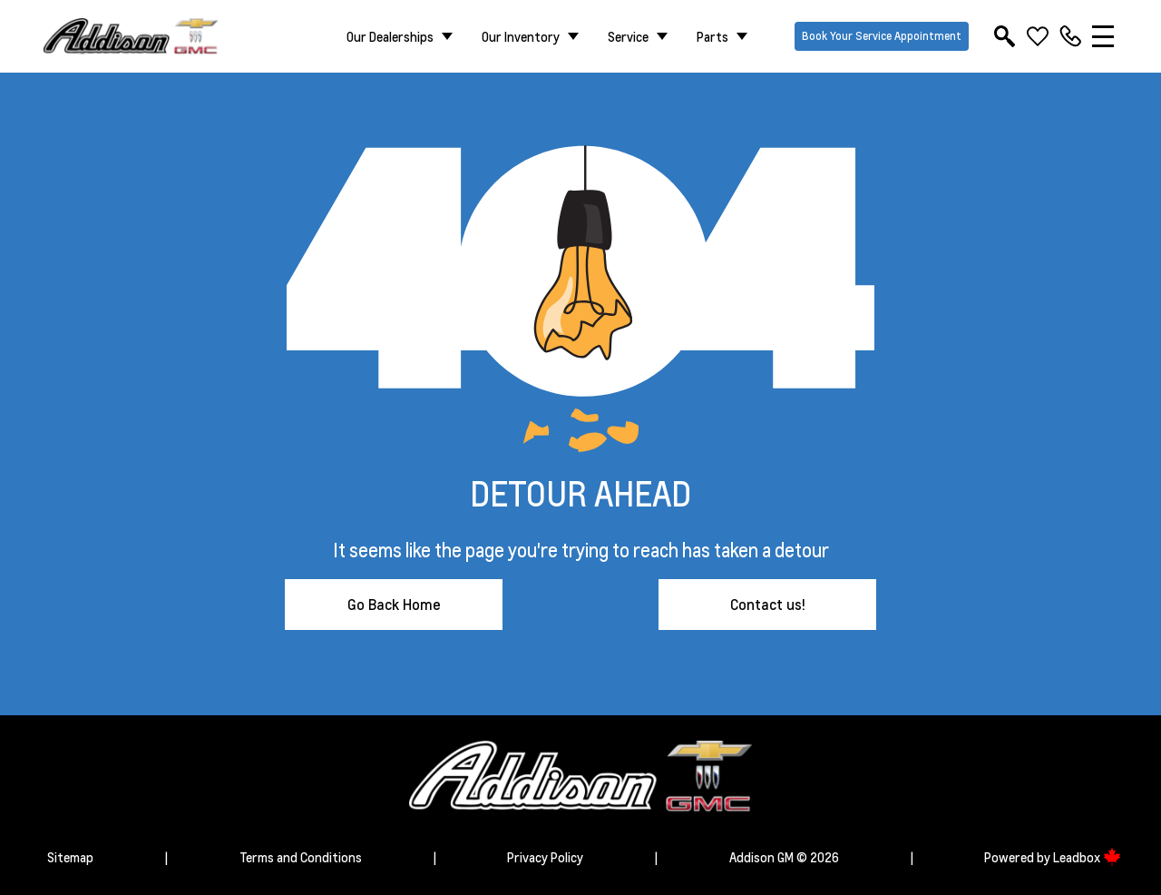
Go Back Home (394, 604)
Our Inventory (521, 36)
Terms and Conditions (300, 857)
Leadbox (1087, 857)
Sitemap (70, 857)
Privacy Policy (545, 857)
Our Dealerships (390, 36)
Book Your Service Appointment (881, 36)
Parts (712, 36)
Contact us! (767, 604)
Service (628, 36)
